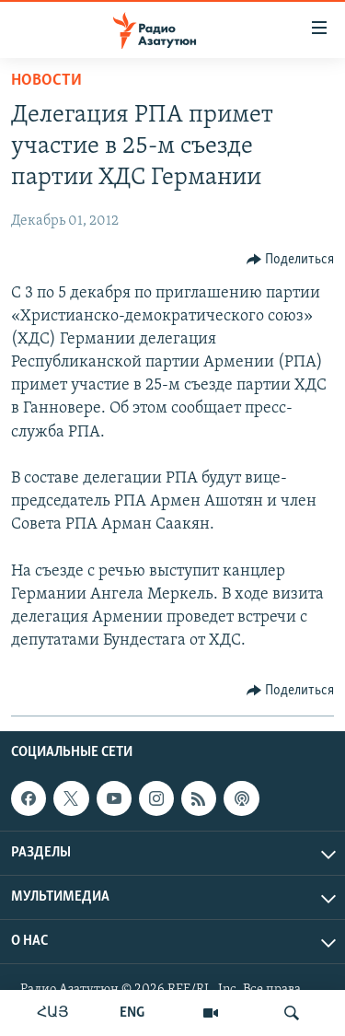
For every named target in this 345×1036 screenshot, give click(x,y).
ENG (132, 1013)
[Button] (291, 260)
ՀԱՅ (53, 1013)
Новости (46, 80)
